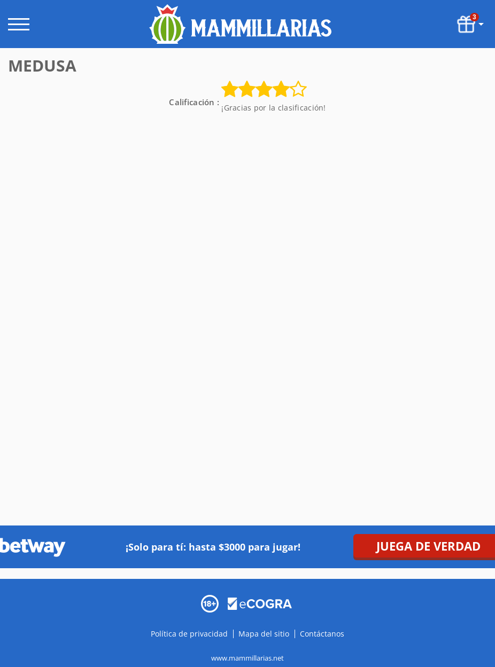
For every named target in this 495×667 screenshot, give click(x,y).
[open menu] (18, 24)
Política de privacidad (190, 634)
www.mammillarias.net (247, 658)
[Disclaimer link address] (260, 603)
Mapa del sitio (263, 634)
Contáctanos (322, 634)
